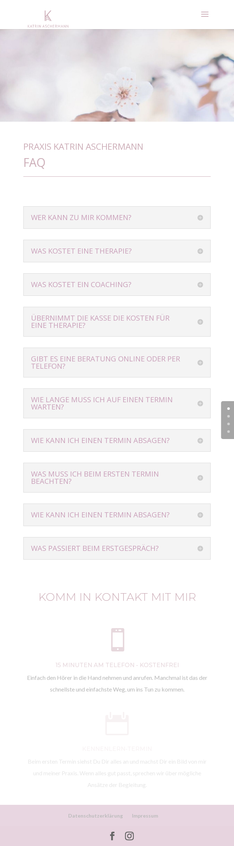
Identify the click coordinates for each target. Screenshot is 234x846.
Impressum (145, 815)
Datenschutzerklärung (95, 815)
